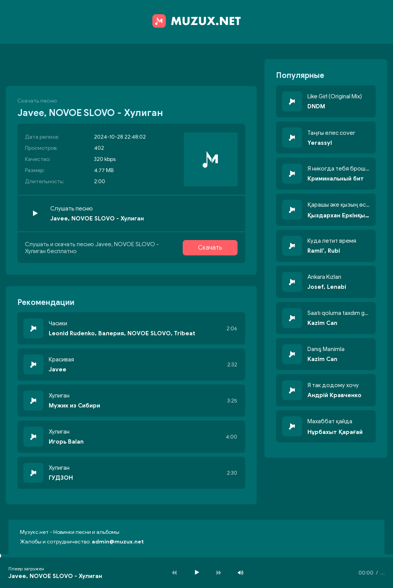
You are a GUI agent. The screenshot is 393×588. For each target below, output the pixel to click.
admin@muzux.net (118, 541)
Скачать (210, 248)
